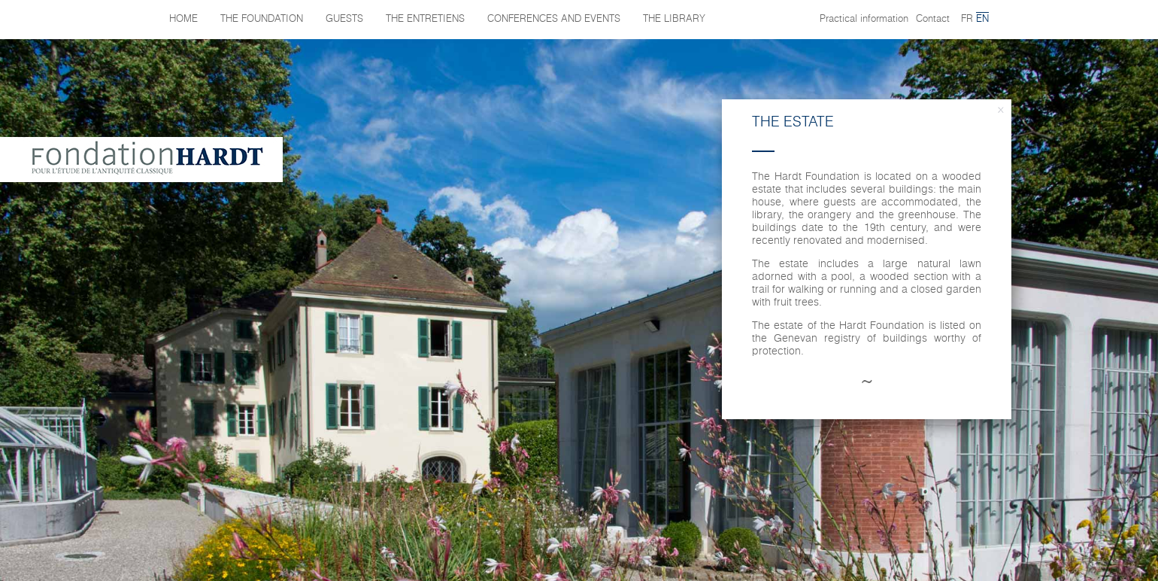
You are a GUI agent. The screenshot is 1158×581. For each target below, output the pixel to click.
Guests (344, 19)
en (982, 19)
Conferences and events (553, 19)
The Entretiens (425, 19)
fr (967, 19)
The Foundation (261, 19)
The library (674, 19)
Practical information (864, 19)
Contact (933, 19)
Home (183, 19)
